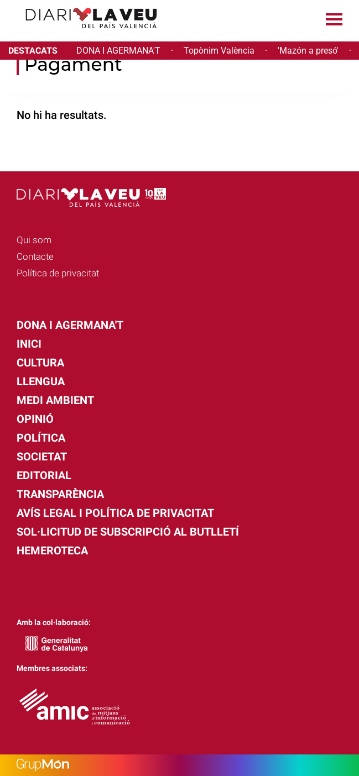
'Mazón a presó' (308, 50)
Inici (29, 343)
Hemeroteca (52, 550)
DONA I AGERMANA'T (118, 50)
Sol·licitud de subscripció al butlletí (128, 531)
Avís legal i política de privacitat (115, 513)
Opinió (35, 419)
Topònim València (219, 50)
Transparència (60, 494)
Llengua (41, 381)
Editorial (44, 475)
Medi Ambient (55, 400)
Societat (42, 456)
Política (41, 437)
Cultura (40, 362)
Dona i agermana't (70, 325)
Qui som (34, 239)
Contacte (35, 256)
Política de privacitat (58, 273)
